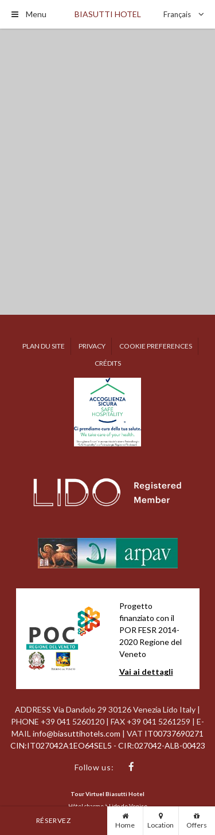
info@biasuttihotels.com (77, 733)
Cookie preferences (155, 346)
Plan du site (43, 346)
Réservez (53, 820)
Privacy (92, 346)
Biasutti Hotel (108, 14)
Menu (28, 14)
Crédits (108, 363)
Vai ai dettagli (146, 671)
